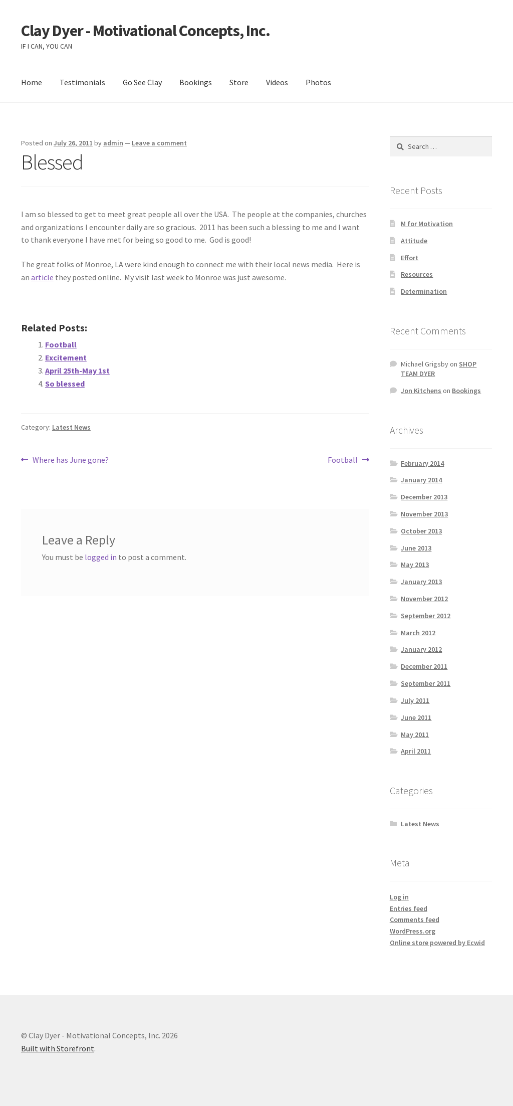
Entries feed (408, 908)
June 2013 (416, 547)
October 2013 (421, 530)
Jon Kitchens (421, 390)
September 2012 (425, 615)
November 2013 (424, 513)
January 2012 (421, 649)
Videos (277, 82)
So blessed (65, 384)
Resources (417, 274)
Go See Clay (142, 82)
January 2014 (421, 479)
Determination (424, 291)
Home (31, 82)
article (42, 277)
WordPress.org (412, 931)
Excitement (66, 357)
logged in (101, 557)
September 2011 (425, 683)
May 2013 (415, 564)
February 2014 (422, 463)
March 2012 (418, 632)
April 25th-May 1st (77, 370)
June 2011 (416, 717)
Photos (318, 82)
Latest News (71, 427)
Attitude (414, 240)
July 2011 (415, 700)
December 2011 (424, 666)
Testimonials (82, 82)
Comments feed (414, 919)
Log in (399, 896)
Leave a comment (159, 142)
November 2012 (424, 598)
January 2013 (421, 581)
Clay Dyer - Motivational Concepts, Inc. (145, 31)
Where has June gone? (70, 460)
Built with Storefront (57, 1048)
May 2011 (415, 734)
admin (113, 142)
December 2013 (424, 496)
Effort (409, 257)
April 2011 (416, 751)
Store (238, 82)
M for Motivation (427, 223)
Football (61, 344)
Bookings (195, 82)
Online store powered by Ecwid (437, 942)
